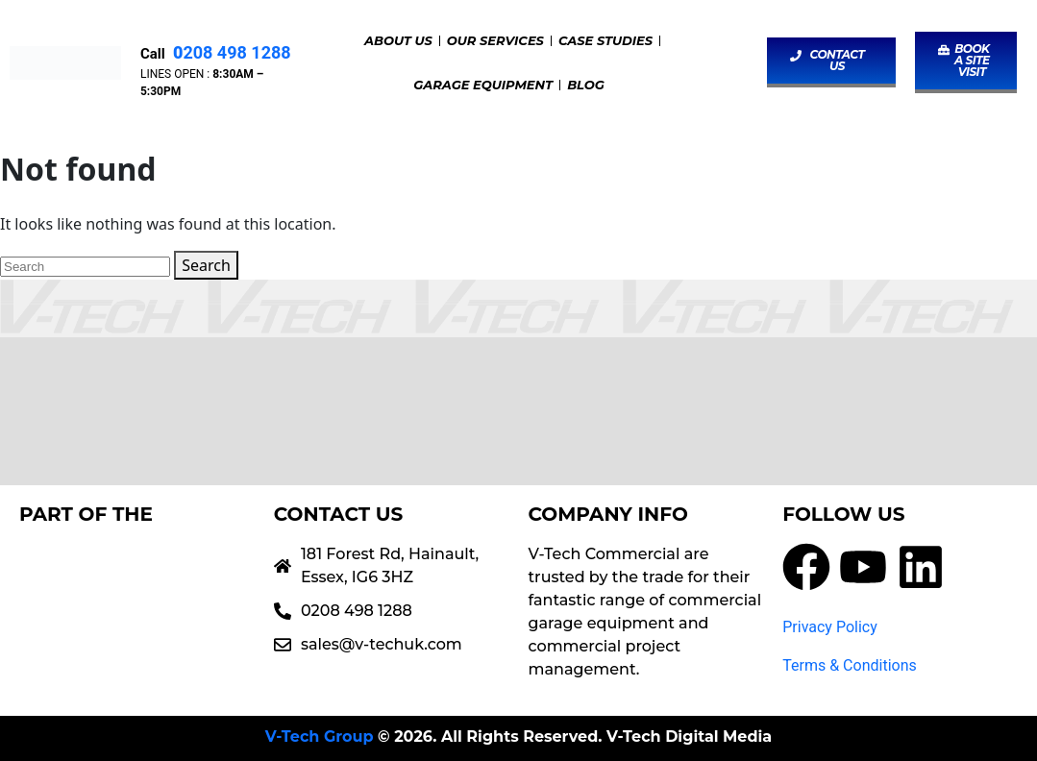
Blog (586, 84)
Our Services (495, 40)
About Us (398, 40)
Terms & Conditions (849, 665)
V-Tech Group (319, 736)
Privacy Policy (829, 627)
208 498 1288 (229, 52)
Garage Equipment (483, 84)
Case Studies (605, 40)
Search (206, 265)
